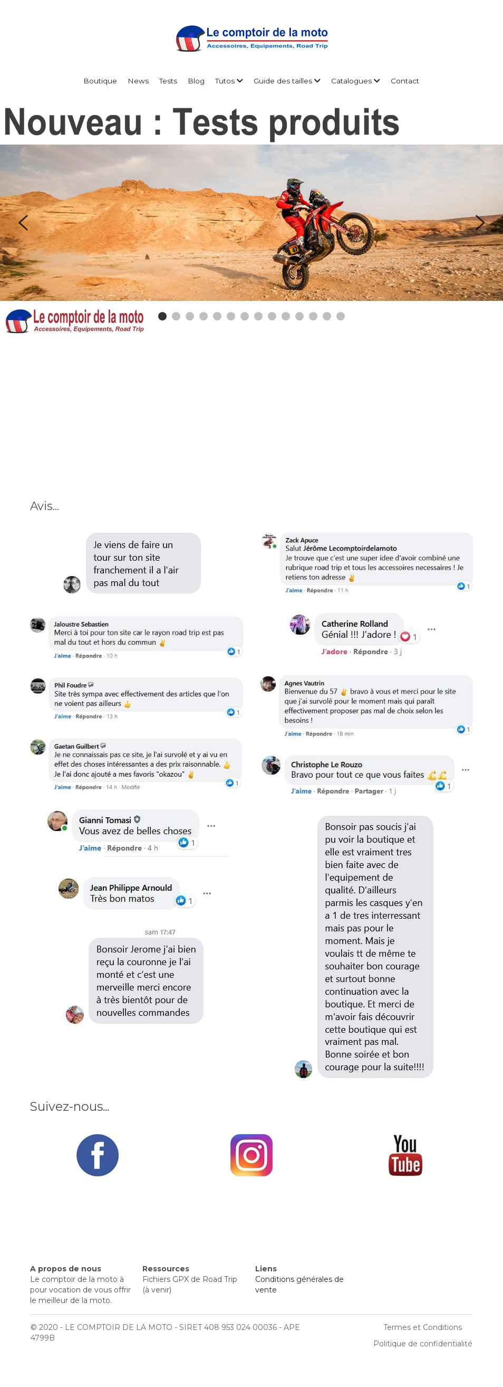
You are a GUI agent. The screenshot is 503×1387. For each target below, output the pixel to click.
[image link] (97, 1154)
